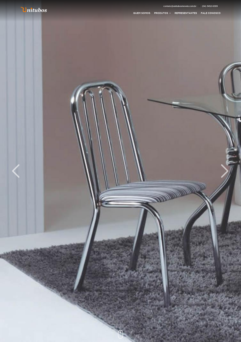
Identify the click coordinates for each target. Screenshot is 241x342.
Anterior (16, 171)
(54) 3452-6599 (210, 6)
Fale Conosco (211, 13)
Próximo (225, 171)
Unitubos (33, 9)
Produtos (161, 13)
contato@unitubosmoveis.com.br (179, 6)
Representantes (186, 13)
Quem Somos (141, 13)
